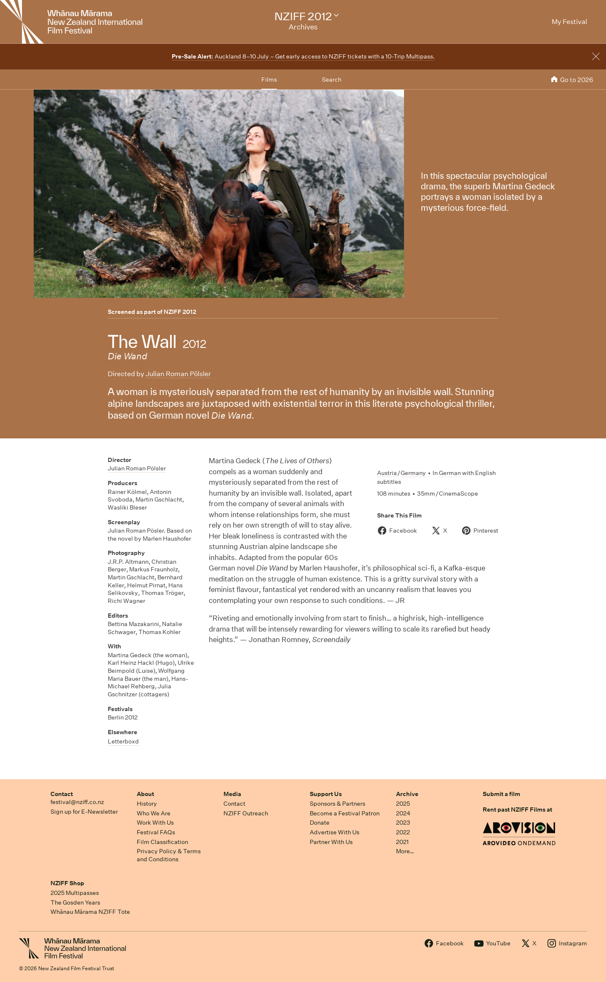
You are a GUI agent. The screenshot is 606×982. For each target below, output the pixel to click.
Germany (413, 473)
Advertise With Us (334, 832)
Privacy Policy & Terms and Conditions (169, 855)
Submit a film (501, 794)
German (450, 473)
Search (331, 79)
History (147, 803)
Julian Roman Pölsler (178, 374)
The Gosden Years (75, 902)
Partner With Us (331, 842)
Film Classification (162, 842)
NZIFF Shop (67, 883)
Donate (320, 822)
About (145, 794)
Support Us (326, 794)
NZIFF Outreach (245, 813)
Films (269, 79)
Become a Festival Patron (345, 813)
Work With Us (155, 822)
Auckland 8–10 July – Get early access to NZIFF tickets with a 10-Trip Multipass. (303, 56)
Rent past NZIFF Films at (517, 809)
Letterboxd (123, 741)
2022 (403, 832)
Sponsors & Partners (337, 803)
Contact (61, 794)
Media (232, 794)
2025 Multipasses (74, 893)
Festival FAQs (156, 832)
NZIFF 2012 (180, 312)
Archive (407, 794)
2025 (403, 803)
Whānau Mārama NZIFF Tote (90, 912)
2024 (403, 813)
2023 (403, 822)
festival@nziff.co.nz (77, 802)
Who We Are (153, 813)
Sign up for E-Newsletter (84, 811)
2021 (402, 842)
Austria (387, 473)
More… (405, 851)
